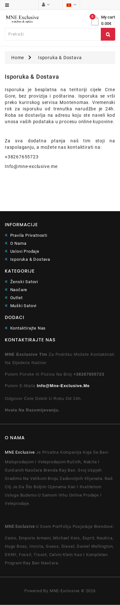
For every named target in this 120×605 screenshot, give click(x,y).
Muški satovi (20, 305)
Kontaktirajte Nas (25, 328)
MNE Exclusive (20, 452)
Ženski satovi (21, 281)
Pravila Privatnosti (26, 235)
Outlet (13, 297)
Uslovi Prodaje (22, 251)
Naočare (16, 289)
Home (17, 57)
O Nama (15, 243)
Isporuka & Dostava (60, 57)
